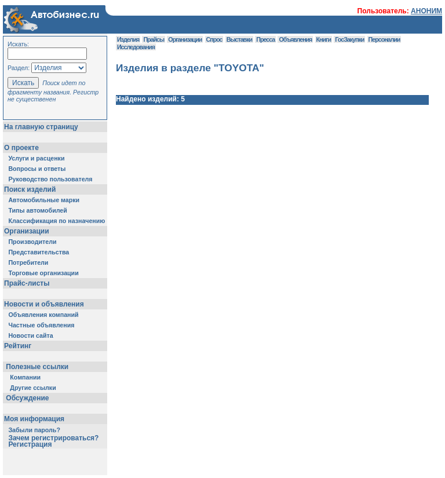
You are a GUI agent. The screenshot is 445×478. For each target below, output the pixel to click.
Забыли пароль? (34, 429)
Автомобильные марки (43, 199)
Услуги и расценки (36, 158)
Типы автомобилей (37, 210)
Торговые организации (43, 272)
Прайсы (153, 39)
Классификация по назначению (56, 220)
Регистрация (30, 444)
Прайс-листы (26, 283)
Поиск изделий (30, 189)
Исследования (136, 46)
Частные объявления (41, 325)
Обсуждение (27, 398)
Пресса (265, 39)
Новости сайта (30, 335)
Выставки (239, 39)
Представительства (38, 252)
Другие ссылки (32, 387)
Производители (32, 241)
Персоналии (384, 39)
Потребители (28, 262)
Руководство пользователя (50, 179)
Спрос (214, 39)
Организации (26, 231)
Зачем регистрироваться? (53, 438)
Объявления (295, 39)
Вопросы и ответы (36, 168)
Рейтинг (17, 346)
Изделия (128, 39)
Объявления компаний (43, 314)
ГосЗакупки (349, 39)
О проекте (21, 148)
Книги (323, 39)
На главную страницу (41, 127)
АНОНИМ (426, 11)
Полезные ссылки (37, 367)
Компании (25, 377)
